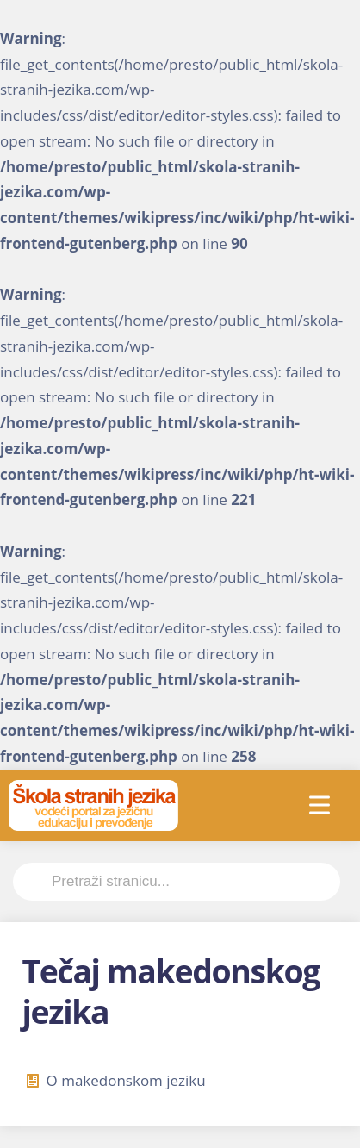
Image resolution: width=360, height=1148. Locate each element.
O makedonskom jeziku (116, 1080)
